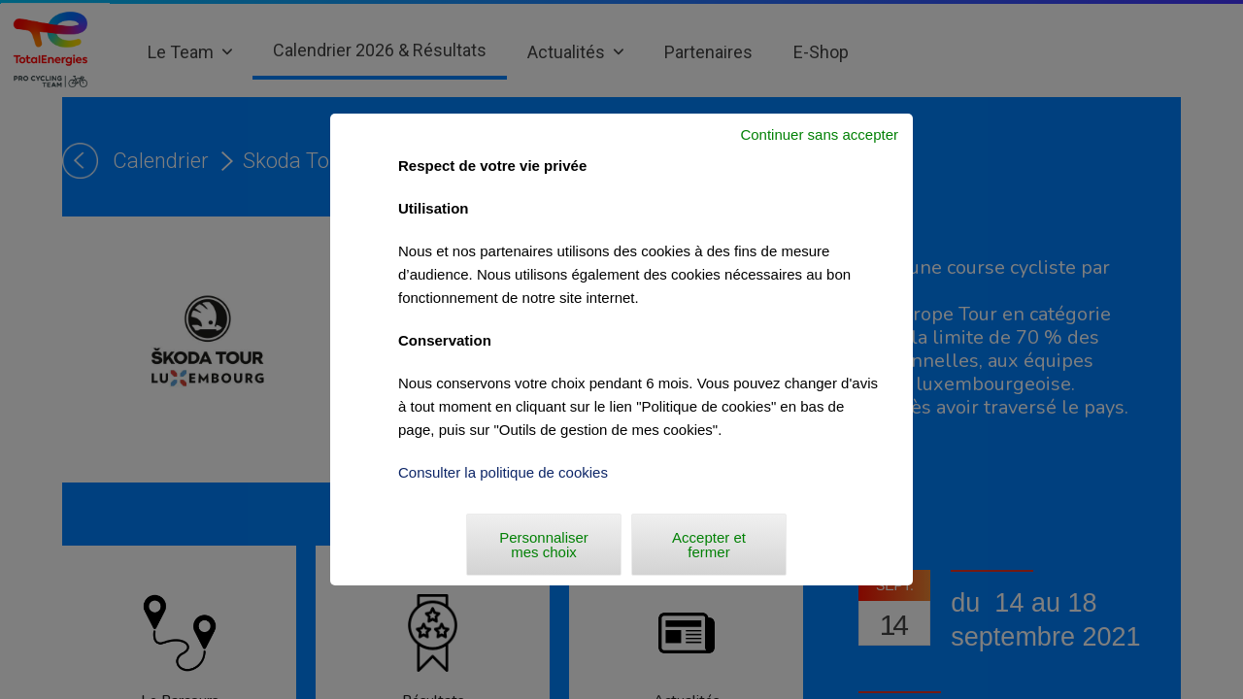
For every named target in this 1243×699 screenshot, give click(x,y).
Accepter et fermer (709, 544)
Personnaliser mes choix (543, 544)
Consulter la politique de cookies (503, 472)
